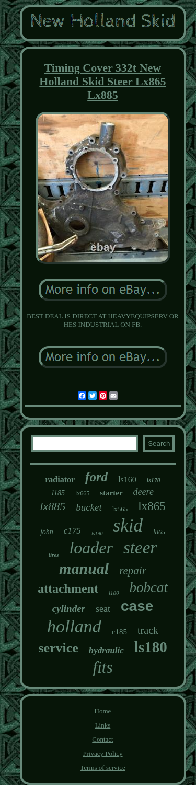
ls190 (97, 533)
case (137, 606)
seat (103, 609)
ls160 (127, 479)
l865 (159, 532)
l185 (58, 493)
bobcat (149, 587)
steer (140, 547)
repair (132, 570)
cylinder (68, 608)
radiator (60, 479)
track (147, 630)
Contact (102, 739)
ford (96, 477)
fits (103, 667)
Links (103, 725)
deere (143, 492)
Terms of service (102, 767)
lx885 (52, 506)
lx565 (120, 509)
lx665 (82, 493)
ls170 (153, 480)
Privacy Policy (102, 753)
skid (128, 525)
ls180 (150, 647)
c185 (119, 632)
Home (103, 711)
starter (111, 493)
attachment (68, 588)
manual (84, 568)
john (46, 532)
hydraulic (106, 650)
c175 (72, 531)
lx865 (151, 506)
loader (91, 547)
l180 (114, 593)
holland (74, 626)
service (58, 647)
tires (54, 554)
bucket (89, 507)
